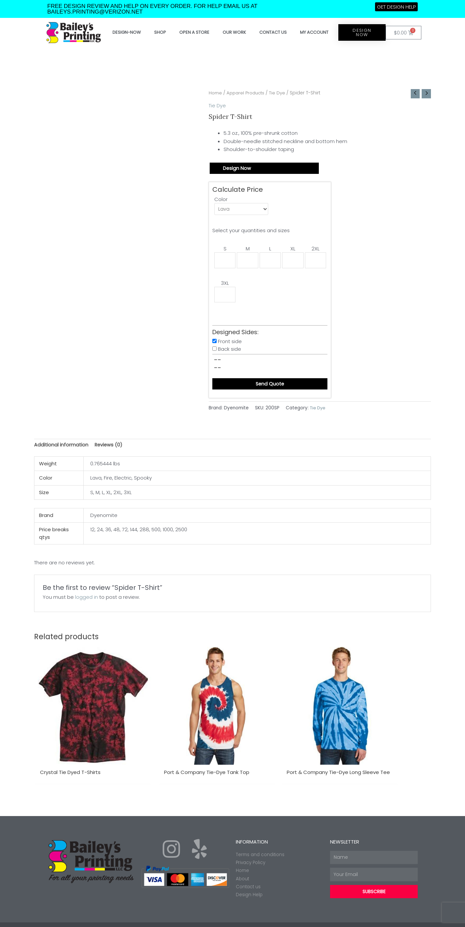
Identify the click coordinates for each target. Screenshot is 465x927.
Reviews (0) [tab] (109, 447)
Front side (230, 343)
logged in (86, 600)
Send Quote (270, 386)
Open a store (194, 32)
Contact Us (273, 32)
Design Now (237, 168)
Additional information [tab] (61, 447)
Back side (229, 351)
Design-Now (126, 32)
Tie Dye (281, 93)
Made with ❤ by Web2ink (393, 918)
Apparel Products (248, 93)
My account (314, 32)
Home (216, 93)
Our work (234, 32)
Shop (160, 32)
